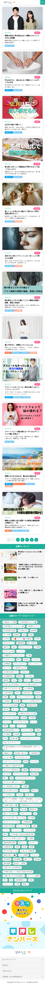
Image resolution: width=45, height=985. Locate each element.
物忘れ (8, 353)
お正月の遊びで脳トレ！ (14, 125)
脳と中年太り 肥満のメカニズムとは (19, 345)
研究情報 (25, 353)
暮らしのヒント (19, 484)
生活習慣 (18, 221)
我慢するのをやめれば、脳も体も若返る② (20, 476)
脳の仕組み (9, 46)
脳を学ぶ (9, 90)
